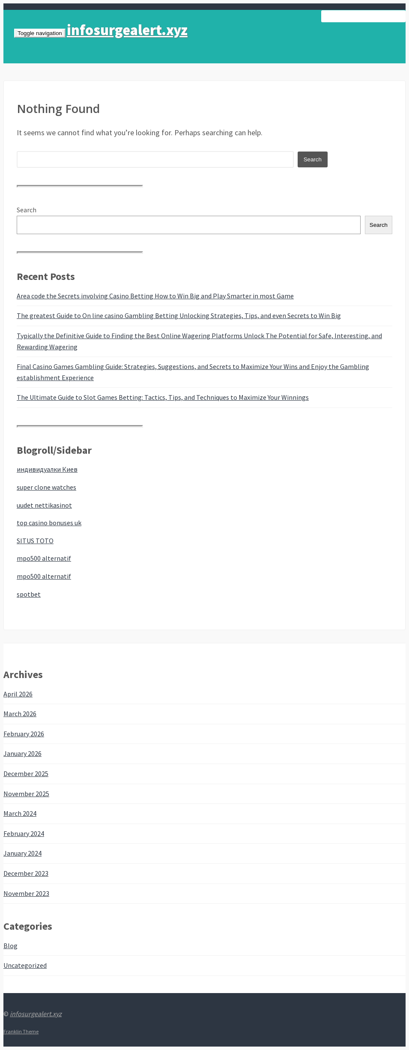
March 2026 (19, 713)
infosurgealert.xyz (127, 30)
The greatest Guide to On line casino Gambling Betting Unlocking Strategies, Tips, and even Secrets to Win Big (179, 315)
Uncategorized (25, 965)
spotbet (29, 594)
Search (26, 209)
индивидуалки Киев (47, 469)
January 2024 (22, 853)
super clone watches (46, 487)
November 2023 (26, 893)
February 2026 (23, 733)
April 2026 (18, 694)
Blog (10, 945)
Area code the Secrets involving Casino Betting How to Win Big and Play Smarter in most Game (155, 296)
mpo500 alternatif (44, 558)
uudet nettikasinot (44, 505)
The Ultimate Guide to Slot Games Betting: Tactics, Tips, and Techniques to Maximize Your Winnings (163, 397)
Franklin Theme (21, 1031)
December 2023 (25, 873)
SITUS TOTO (35, 540)
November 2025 (26, 793)
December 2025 (25, 773)
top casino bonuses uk (49, 522)
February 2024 (23, 833)
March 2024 (19, 813)
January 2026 (22, 753)
